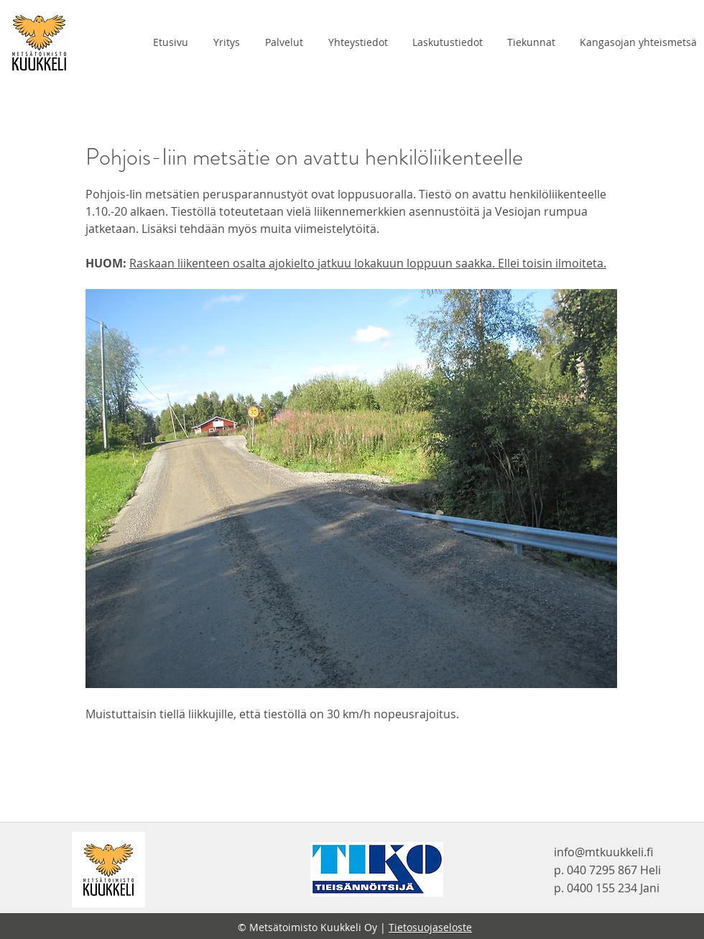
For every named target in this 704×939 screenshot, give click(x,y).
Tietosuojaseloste (430, 927)
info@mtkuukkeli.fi (603, 852)
